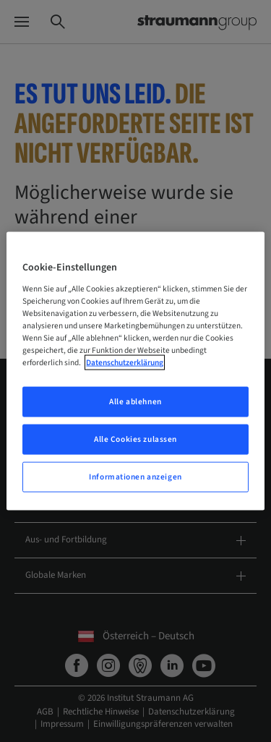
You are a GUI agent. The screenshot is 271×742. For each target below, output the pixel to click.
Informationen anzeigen (135, 476)
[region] (135, 371)
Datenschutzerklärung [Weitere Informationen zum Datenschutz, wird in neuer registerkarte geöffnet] (124, 363)
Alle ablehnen (135, 402)
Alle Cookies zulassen (135, 439)
